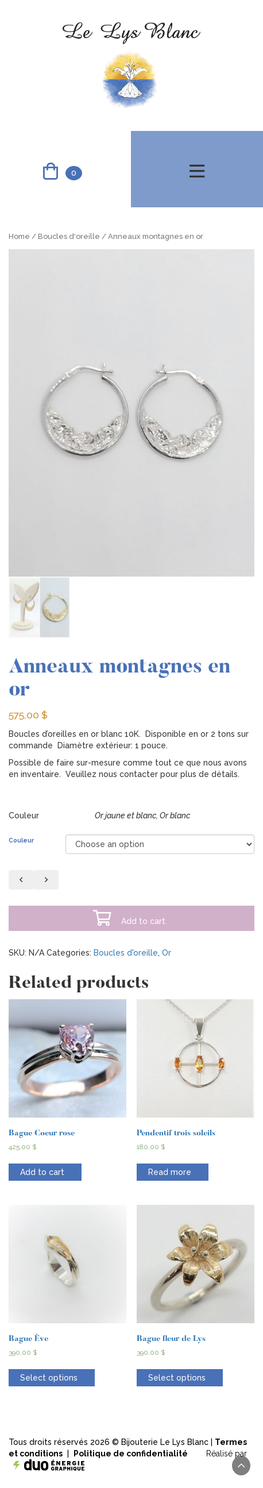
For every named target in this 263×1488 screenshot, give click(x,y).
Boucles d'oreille (69, 236)
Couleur (21, 840)
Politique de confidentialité (131, 1453)
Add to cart (128, 918)
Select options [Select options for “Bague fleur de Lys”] (177, 1377)
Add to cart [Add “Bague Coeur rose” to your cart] (42, 1172)
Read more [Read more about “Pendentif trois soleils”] (169, 1172)
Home (19, 236)
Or (166, 952)
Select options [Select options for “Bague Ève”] (49, 1377)
